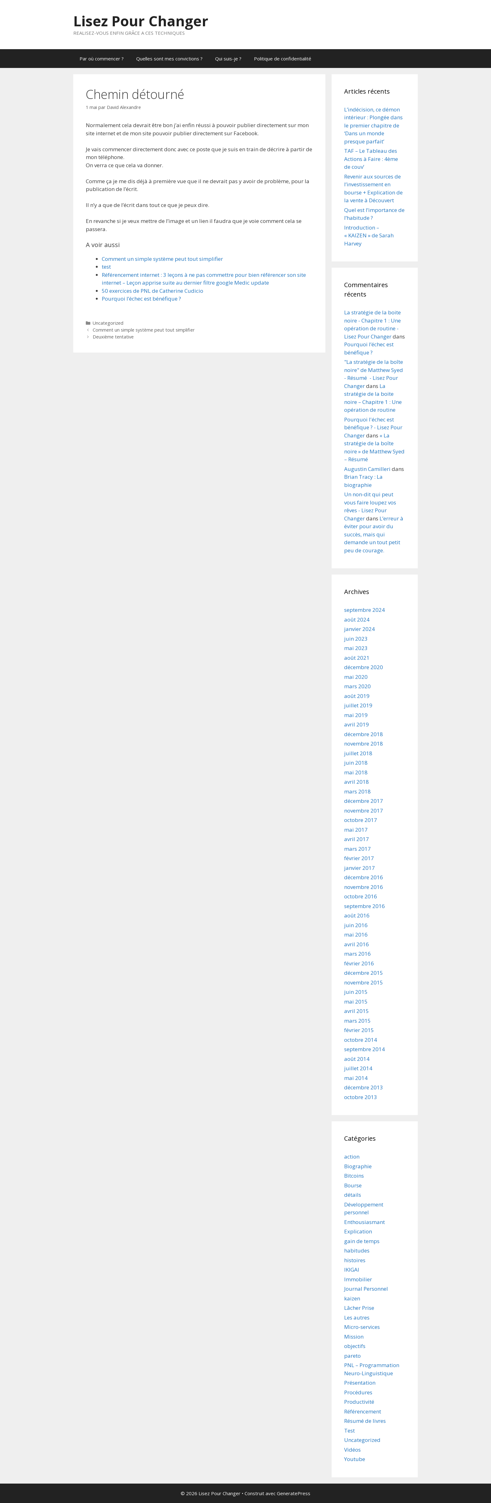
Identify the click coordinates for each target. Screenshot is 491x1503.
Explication (358, 1231)
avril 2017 (356, 839)
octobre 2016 (360, 896)
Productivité (359, 1401)
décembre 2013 (363, 1087)
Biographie (358, 1166)
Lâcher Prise (359, 1307)
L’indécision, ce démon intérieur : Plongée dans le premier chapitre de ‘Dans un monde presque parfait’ (373, 125)
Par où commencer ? (102, 58)
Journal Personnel (366, 1288)
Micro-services (362, 1326)
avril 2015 (356, 1011)
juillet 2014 (358, 1068)
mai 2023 (356, 648)
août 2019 (357, 696)
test (106, 266)
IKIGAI (351, 1269)
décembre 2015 (363, 972)
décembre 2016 (363, 877)
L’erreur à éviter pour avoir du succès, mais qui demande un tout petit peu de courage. (373, 534)
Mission (354, 1336)
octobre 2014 (360, 1039)
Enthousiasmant (364, 1222)
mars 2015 (357, 1020)
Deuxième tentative (113, 337)
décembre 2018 (363, 734)
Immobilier (358, 1279)
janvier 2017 (359, 867)
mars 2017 (357, 848)
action (351, 1156)
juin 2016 (356, 925)
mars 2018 (357, 791)
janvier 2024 (359, 629)
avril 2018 (356, 781)
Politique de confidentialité (282, 58)
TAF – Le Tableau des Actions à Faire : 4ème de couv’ (371, 158)
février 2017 (359, 858)
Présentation (359, 1382)
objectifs (354, 1346)
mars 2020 (357, 686)
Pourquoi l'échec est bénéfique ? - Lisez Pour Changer (373, 427)
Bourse (353, 1185)
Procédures (358, 1392)
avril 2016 (356, 944)
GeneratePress (293, 1493)
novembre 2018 (363, 743)
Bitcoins (354, 1175)
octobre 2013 (360, 1097)
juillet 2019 (358, 705)
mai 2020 (356, 676)
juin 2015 (356, 991)
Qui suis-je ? (228, 58)
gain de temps (362, 1241)
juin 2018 (356, 762)
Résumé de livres (365, 1420)
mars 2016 (357, 953)
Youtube (354, 1459)
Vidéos (352, 1449)
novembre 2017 (363, 810)
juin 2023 (356, 638)
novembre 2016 (363, 887)
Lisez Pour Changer (140, 20)
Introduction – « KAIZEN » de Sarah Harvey (369, 235)
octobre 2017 (360, 820)
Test (349, 1430)
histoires (354, 1260)
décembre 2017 (363, 800)
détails (352, 1194)
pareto (352, 1355)
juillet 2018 (358, 753)
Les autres (357, 1317)
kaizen (352, 1298)
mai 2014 (356, 1078)
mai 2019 (356, 715)
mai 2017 (356, 829)
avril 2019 (356, 724)
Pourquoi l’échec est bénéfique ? (141, 298)
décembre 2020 (363, 667)
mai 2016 (356, 934)
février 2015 (359, 1030)
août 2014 (357, 1058)
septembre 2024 (364, 609)
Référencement (362, 1411)
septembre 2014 (364, 1049)
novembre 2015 (363, 982)
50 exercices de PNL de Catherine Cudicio (152, 290)
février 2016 (359, 963)
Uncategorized (108, 323)
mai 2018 (356, 772)
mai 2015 (356, 1001)
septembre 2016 (364, 906)
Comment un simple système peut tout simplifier (162, 258)
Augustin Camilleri (367, 469)
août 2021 (357, 657)
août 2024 (357, 619)
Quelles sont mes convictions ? (169, 58)
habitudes (357, 1250)
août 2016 (357, 915)
